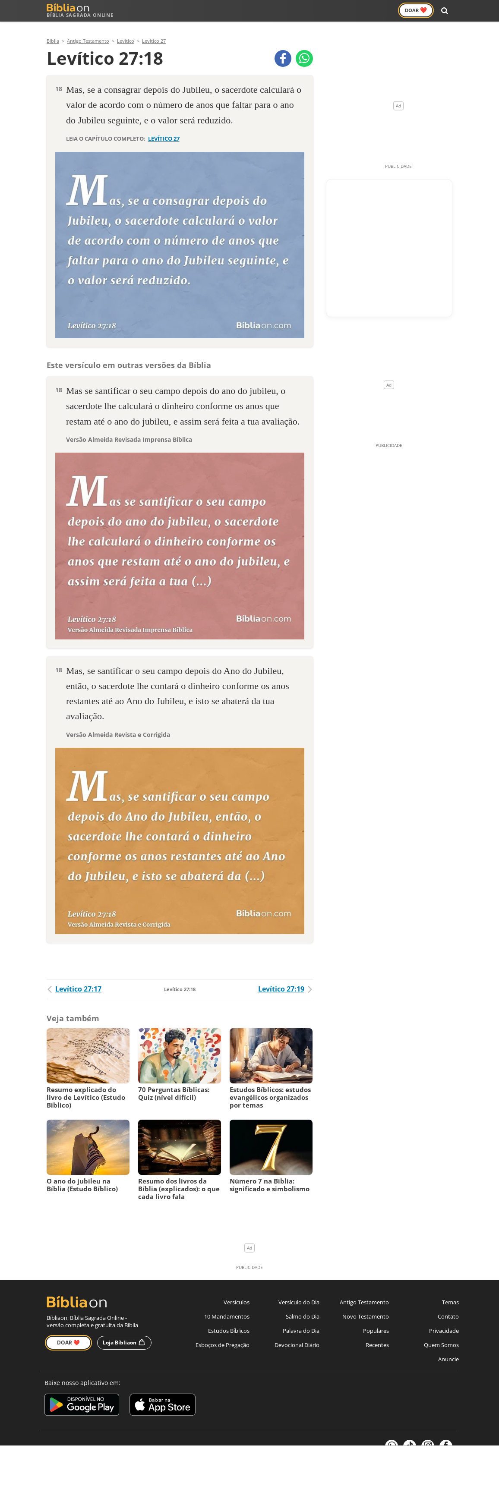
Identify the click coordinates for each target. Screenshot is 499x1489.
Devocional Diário (297, 1334)
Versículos (293, 10)
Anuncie (448, 1348)
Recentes (377, 1334)
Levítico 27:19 (285, 978)
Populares (376, 1320)
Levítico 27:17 (74, 978)
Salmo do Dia (302, 1306)
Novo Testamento (244, 10)
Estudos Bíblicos (229, 1320)
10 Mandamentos (227, 1306)
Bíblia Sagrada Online (80, 10)
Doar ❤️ (68, 1331)
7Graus (91, 1437)
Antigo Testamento (183, 10)
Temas (450, 1291)
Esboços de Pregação (223, 1334)
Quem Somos (441, 1334)
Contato (448, 1306)
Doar (419, 10)
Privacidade (444, 1320)
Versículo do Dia (298, 1291)
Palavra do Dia (301, 1320)
